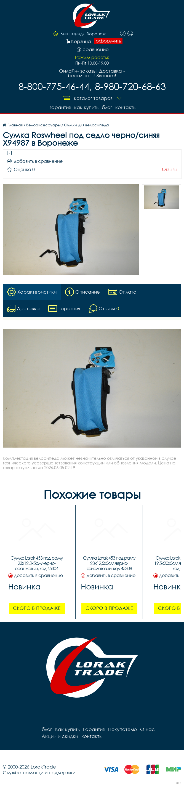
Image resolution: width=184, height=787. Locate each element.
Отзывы (169, 169)
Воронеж (96, 34)
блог (107, 107)
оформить (108, 41)
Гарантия (60, 107)
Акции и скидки (60, 736)
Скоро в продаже (36, 608)
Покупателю (122, 729)
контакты (125, 107)
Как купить (86, 107)
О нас (147, 729)
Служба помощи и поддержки (39, 772)
